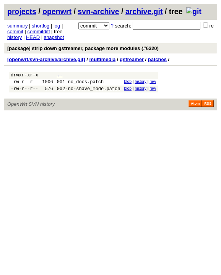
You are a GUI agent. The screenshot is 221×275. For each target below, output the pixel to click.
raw (153, 83)
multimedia (102, 59)
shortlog (40, 26)
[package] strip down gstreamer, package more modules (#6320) (83, 48)
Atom (195, 107)
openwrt (57, 11)
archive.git (144, 11)
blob (128, 83)
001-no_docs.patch (80, 84)
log (57, 26)
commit (15, 31)
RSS (207, 107)
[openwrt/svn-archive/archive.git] (46, 59)
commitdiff (39, 31)
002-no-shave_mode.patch (88, 92)
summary (17, 26)
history (14, 37)
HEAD (33, 37)
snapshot (54, 37)
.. (59, 76)
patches (157, 59)
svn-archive (98, 11)
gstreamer (132, 59)
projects (21, 11)
